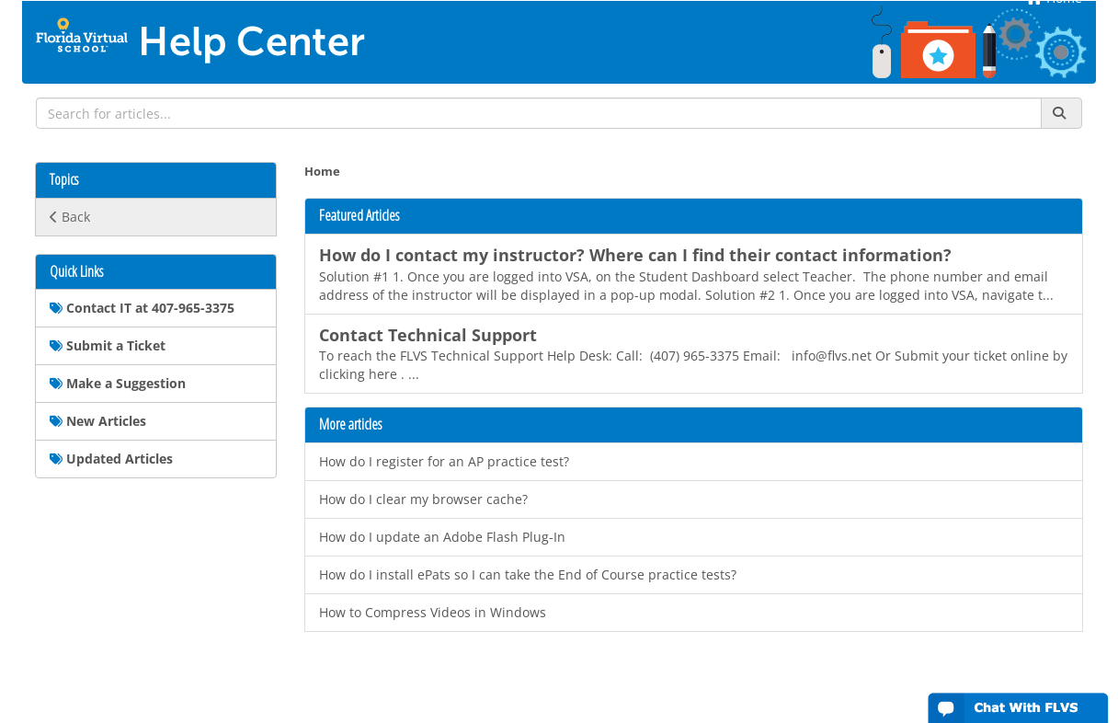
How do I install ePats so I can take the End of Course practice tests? (527, 574)
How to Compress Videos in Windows (432, 612)
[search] (539, 113)
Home (322, 171)
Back (70, 216)
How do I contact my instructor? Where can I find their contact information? (635, 255)
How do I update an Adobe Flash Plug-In (442, 536)
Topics (64, 180)
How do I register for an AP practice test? (444, 461)
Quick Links (76, 272)
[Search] (1061, 113)
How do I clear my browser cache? (423, 499)
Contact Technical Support (428, 335)
